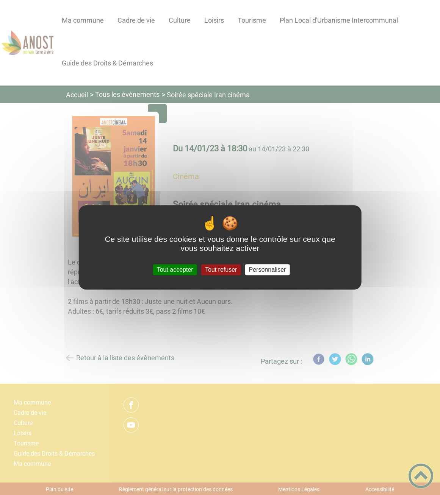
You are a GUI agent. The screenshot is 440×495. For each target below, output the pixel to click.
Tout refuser (221, 269)
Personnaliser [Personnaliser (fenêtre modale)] (267, 269)
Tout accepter (175, 269)
